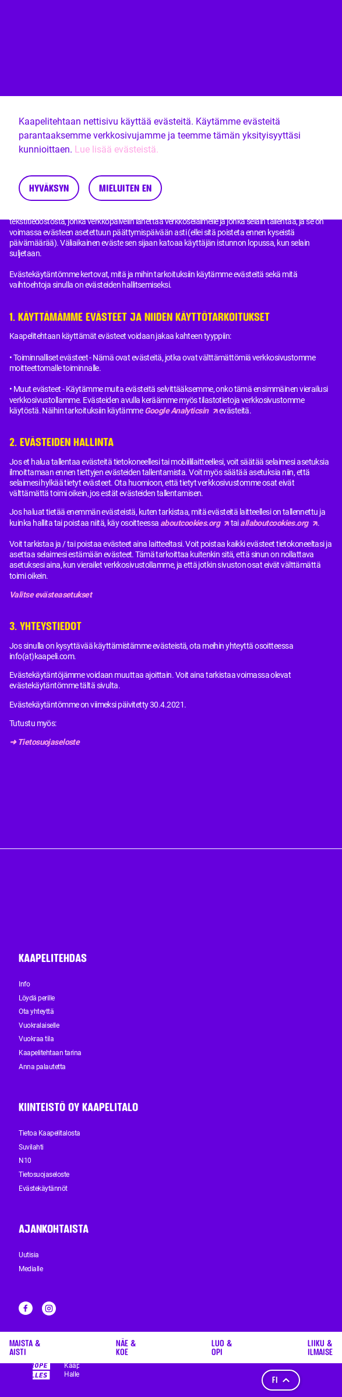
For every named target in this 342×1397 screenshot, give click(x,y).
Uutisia (29, 1255)
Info (24, 984)
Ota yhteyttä (36, 1011)
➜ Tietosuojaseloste (44, 742)
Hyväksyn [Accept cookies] (49, 187)
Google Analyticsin (181, 410)
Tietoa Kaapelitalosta (49, 1133)
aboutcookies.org (194, 523)
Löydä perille (37, 998)
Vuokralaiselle (39, 1025)
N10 (25, 1160)
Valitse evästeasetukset (50, 594)
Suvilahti (31, 1147)
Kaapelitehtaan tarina (50, 1053)
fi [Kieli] (281, 1380)
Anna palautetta (42, 1067)
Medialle (31, 1269)
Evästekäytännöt (43, 1188)
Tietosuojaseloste (44, 1174)
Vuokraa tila (36, 1039)
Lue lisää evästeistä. (116, 149)
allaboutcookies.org (278, 523)
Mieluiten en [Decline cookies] (125, 187)
